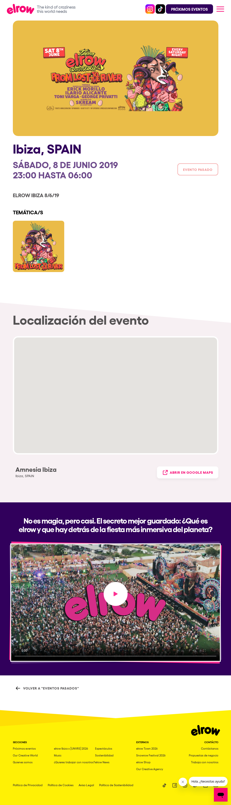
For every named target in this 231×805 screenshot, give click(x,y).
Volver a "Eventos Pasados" (47, 688)
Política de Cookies (60, 785)
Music (57, 755)
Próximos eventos (24, 748)
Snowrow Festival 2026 (150, 755)
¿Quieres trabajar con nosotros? (74, 762)
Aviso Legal (86, 785)
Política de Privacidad (28, 785)
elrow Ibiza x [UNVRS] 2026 (71, 748)
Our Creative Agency (149, 769)
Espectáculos (103, 748)
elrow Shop (143, 762)
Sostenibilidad (104, 755)
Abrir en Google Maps (187, 472)
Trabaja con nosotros (204, 762)
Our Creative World (25, 755)
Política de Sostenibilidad (116, 785)
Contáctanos (209, 748)
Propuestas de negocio (203, 755)
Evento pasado (198, 169)
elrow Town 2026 (147, 748)
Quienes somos (23, 762)
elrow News (102, 762)
